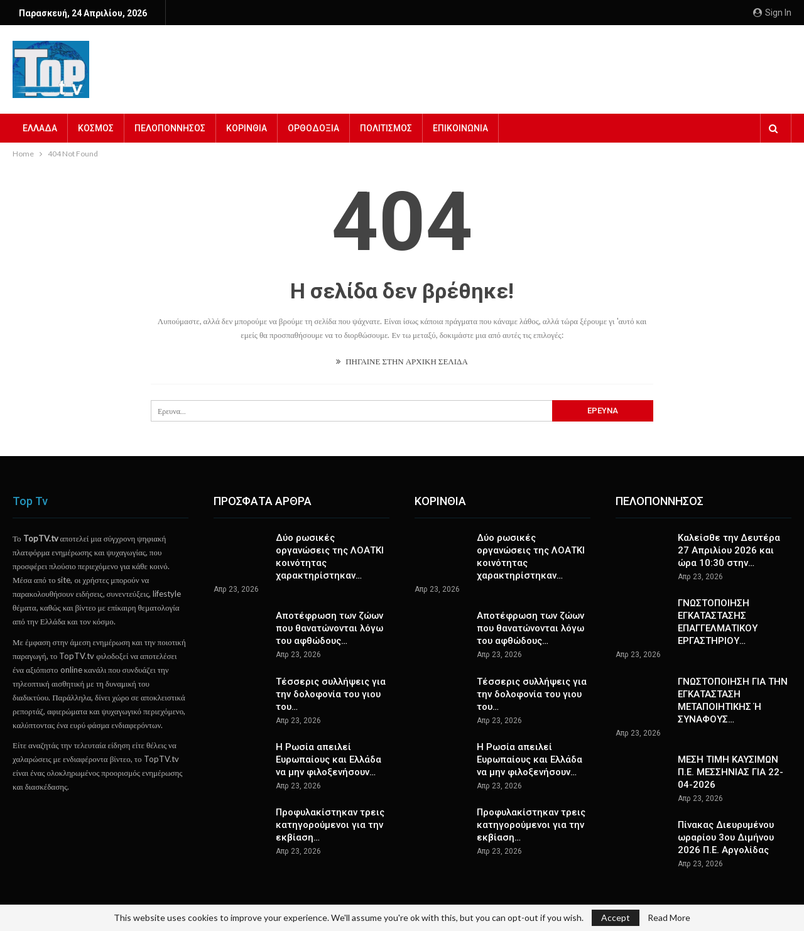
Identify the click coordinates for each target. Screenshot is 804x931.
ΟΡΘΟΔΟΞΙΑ (313, 128)
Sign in (772, 13)
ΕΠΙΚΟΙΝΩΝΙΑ (460, 128)
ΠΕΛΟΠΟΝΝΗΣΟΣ (169, 128)
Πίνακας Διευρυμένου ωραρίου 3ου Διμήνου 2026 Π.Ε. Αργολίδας (726, 837)
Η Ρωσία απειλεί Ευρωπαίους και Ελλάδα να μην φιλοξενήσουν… (328, 759)
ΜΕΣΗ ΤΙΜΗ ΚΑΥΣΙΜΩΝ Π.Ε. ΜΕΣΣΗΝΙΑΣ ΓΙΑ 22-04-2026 (730, 772)
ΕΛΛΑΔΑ (40, 128)
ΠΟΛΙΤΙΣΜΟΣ (386, 128)
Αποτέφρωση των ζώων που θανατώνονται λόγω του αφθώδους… (329, 628)
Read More (669, 917)
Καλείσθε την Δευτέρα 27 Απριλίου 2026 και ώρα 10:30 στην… (729, 550)
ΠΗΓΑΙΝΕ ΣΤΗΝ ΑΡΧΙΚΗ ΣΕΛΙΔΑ (402, 361)
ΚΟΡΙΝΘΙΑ (246, 128)
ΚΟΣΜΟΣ (96, 128)
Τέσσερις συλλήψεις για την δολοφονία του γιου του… (331, 694)
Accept (615, 917)
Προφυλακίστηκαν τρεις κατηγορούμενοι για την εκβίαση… (330, 825)
